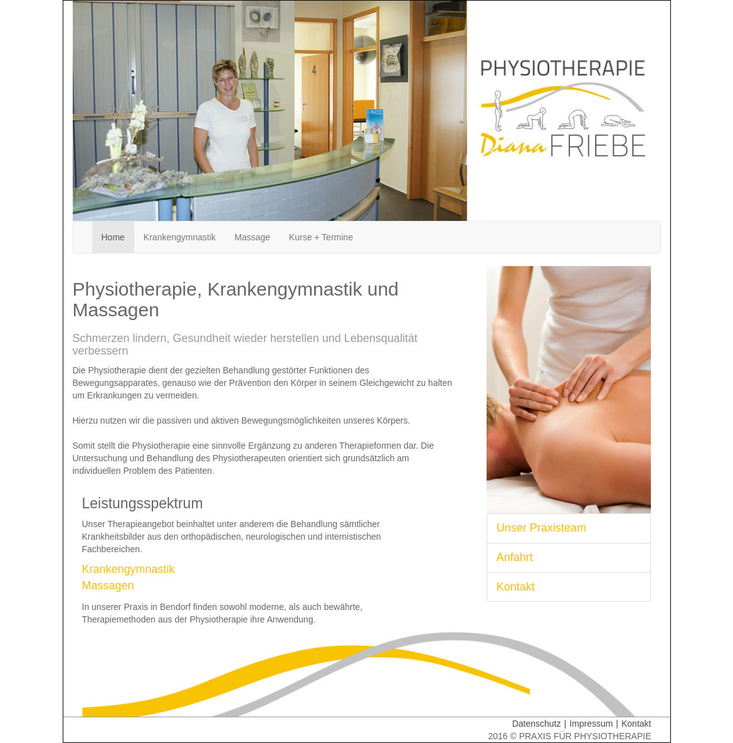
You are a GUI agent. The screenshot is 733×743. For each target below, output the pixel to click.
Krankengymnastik (180, 237)
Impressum (595, 724)
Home (118, 236)
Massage (252, 237)
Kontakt (516, 586)
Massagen (108, 585)
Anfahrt (515, 557)
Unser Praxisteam (541, 527)
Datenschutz (540, 724)
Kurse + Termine (321, 237)
